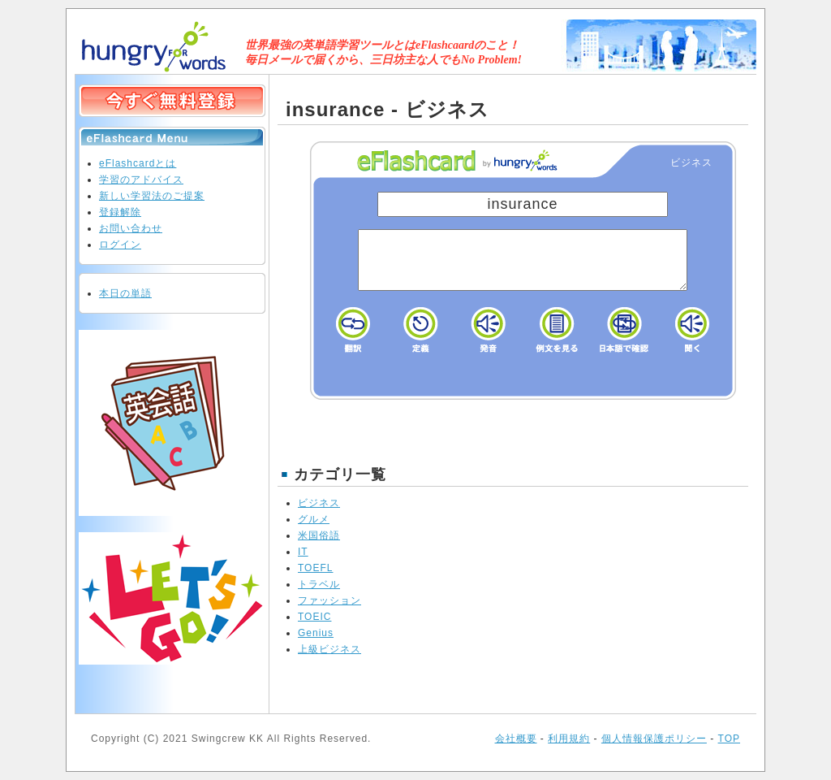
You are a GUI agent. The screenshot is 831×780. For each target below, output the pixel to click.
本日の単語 (125, 293)
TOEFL (315, 568)
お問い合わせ (130, 228)
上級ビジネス (329, 649)
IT (303, 551)
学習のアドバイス (141, 179)
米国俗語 (319, 535)
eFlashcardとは (137, 163)
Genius (316, 633)
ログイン (120, 244)
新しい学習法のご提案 (152, 196)
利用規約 (569, 738)
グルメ (313, 519)
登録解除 (120, 212)
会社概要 (516, 738)
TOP (729, 738)
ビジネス (319, 503)
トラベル (319, 584)
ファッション (329, 600)
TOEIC (314, 616)
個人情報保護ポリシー (654, 738)
